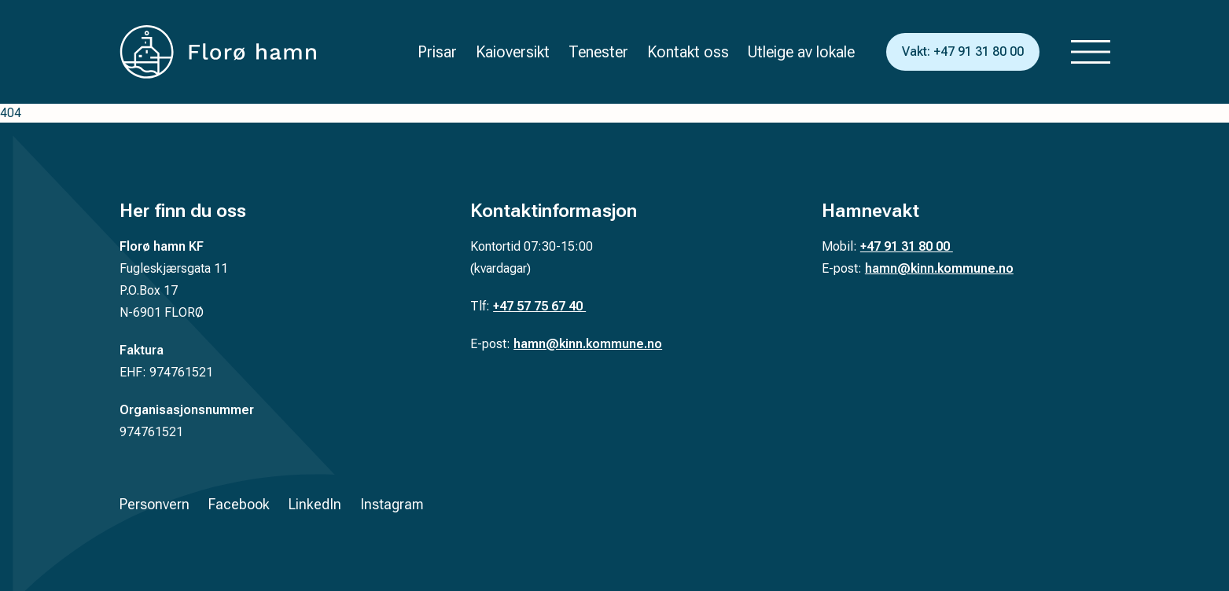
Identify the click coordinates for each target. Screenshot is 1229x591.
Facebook (239, 504)
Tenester (598, 51)
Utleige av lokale (801, 51)
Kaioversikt (513, 51)
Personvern (155, 504)
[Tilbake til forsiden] (218, 52)
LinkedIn (315, 504)
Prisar (437, 51)
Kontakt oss (688, 51)
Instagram (392, 504)
